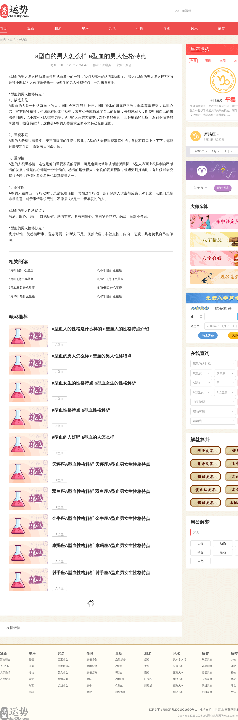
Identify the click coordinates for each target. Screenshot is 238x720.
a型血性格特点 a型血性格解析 (81, 410)
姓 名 (196, 316)
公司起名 (63, 679)
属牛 (89, 685)
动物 (223, 543)
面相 (147, 672)
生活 (233, 692)
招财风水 (178, 685)
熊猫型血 (120, 692)
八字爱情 (5, 672)
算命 (30, 28)
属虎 (89, 692)
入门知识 (5, 666)
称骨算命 (223, 308)
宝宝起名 (63, 659)
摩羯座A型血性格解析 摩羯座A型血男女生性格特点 (101, 545)
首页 (3, 39)
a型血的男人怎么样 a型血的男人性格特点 (92, 355)
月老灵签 (207, 672)
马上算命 (208, 335)
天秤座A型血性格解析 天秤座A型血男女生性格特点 (101, 464)
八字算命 (199, 308)
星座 (85, 28)
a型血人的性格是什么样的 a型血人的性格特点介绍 (100, 328)
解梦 (234, 653)
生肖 (139, 28)
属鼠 (89, 679)
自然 (201, 561)
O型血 (118, 685)
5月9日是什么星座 (109, 287)
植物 (233, 672)
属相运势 (92, 672)
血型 (167, 28)
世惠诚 (219, 709)
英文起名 (63, 672)
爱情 (31, 659)
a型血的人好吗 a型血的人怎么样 (83, 437)
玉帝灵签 (207, 679)
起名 (112, 28)
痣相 (147, 659)
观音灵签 (207, 659)
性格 (31, 672)
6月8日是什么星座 (21, 270)
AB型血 (119, 679)
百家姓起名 (64, 666)
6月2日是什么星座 (109, 296)
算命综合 (5, 659)
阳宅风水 (178, 692)
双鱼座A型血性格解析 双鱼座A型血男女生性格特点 (101, 491)
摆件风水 (178, 679)
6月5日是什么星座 (21, 279)
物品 (201, 552)
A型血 (23, 39)
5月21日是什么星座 (22, 287)
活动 (223, 552)
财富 (31, 685)
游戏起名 (63, 685)
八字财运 (5, 679)
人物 (201, 543)
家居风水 (178, 672)
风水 (194, 28)
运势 (31, 666)
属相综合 (92, 659)
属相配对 (92, 666)
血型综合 (120, 659)
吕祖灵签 (207, 692)
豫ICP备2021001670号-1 (180, 709)
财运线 (148, 685)
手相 (147, 666)
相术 (58, 28)
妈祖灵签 (207, 685)
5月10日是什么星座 (22, 296)
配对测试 (222, 187)
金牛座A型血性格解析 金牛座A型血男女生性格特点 (101, 518)
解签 (221, 28)
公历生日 (196, 326)
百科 (31, 692)
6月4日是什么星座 (109, 270)
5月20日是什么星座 (110, 279)
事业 (31, 679)
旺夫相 (148, 679)
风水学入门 (179, 659)
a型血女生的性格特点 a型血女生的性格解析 (94, 383)
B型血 (118, 672)
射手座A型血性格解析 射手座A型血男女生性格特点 (101, 572)
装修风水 (178, 666)
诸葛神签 (207, 666)
